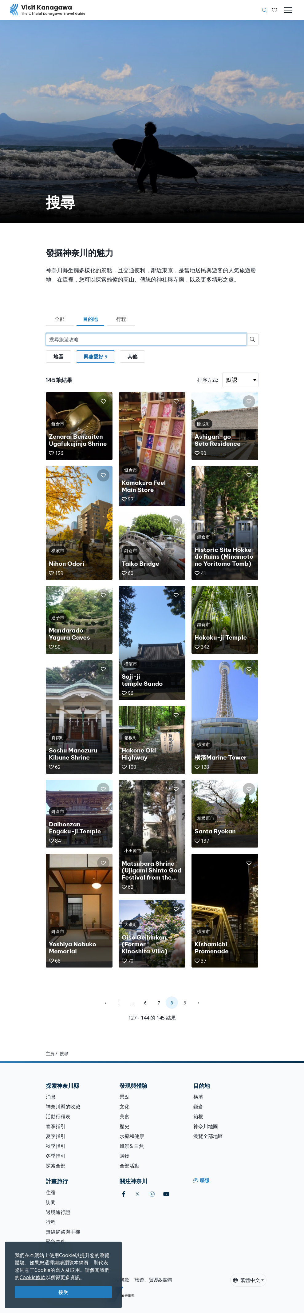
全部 (60, 319)
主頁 (50, 1053)
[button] (274, 10)
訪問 (51, 1202)
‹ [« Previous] (105, 1003)
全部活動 (129, 1165)
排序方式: (207, 380)
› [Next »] (198, 1003)
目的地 (90, 319)
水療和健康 (132, 1136)
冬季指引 (55, 1155)
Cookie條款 (32, 1277)
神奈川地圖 (205, 1126)
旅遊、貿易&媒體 (153, 1279)
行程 (121, 319)
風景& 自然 (132, 1146)
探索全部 (55, 1165)
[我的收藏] (274, 10)
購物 (124, 1155)
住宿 (51, 1192)
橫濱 (198, 1096)
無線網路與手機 (63, 1231)
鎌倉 (198, 1106)
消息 (51, 1096)
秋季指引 (55, 1146)
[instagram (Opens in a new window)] (152, 1194)
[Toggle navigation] (288, 10)
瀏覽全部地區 (208, 1136)
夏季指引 (55, 1136)
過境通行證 (58, 1212)
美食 (124, 1116)
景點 (124, 1096)
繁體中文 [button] (246, 1280)
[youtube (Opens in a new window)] (166, 1194)
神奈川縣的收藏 (63, 1106)
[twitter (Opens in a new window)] (138, 1194)
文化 (124, 1106)
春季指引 (55, 1126)
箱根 (198, 1116)
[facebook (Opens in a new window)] (124, 1194)
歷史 (124, 1126)
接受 (63, 1292)
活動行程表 (58, 1116)
